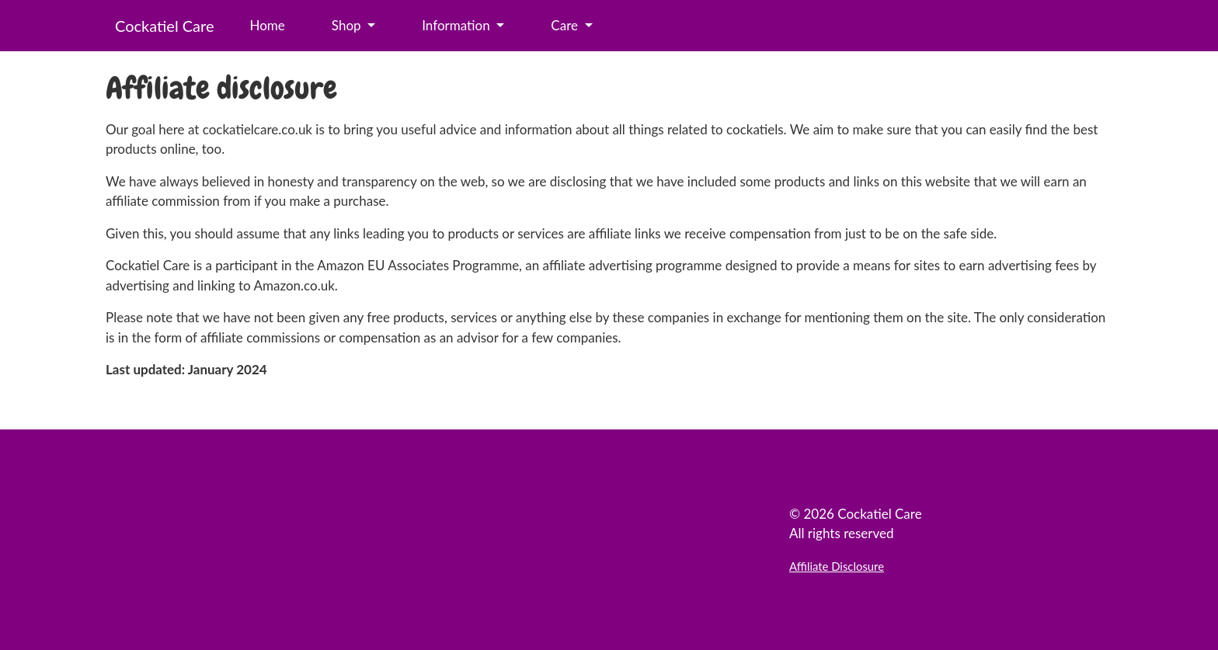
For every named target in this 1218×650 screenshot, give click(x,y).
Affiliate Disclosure (836, 566)
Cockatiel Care (164, 25)
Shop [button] (348, 25)
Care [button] (566, 25)
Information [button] (457, 25)
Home (266, 25)
